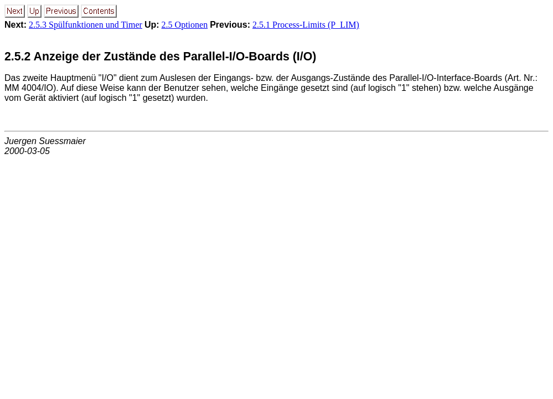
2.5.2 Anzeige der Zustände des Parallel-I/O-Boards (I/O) (160, 56)
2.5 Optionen (185, 24)
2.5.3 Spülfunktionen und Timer (85, 24)
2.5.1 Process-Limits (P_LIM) (305, 24)
